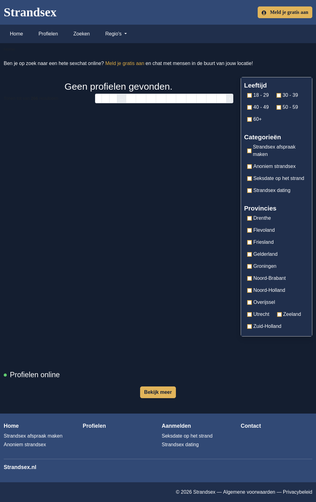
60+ (254, 119)
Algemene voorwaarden (249, 492)
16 (151, 98)
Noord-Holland (266, 290)
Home (16, 33)
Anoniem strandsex (271, 166)
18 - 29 (258, 95)
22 (211, 98)
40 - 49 (258, 107)
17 (161, 98)
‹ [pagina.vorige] (98, 98)
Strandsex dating (268, 190)
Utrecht (258, 314)
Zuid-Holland (264, 326)
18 (171, 98)
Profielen (48, 33)
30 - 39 (287, 95)
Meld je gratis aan (285, 12)
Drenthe (259, 218)
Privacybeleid (297, 492)
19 (181, 98)
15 (141, 98)
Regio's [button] (114, 33)
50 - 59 (287, 107)
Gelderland (262, 254)
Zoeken (81, 33)
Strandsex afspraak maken (271, 150)
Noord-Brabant (266, 278)
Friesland (260, 242)
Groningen (261, 266)
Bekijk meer (158, 392)
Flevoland (261, 230)
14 (131, 98)
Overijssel (261, 302)
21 (201, 98)
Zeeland (289, 314)
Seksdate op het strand (275, 178)
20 (191, 98)
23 (221, 98)
